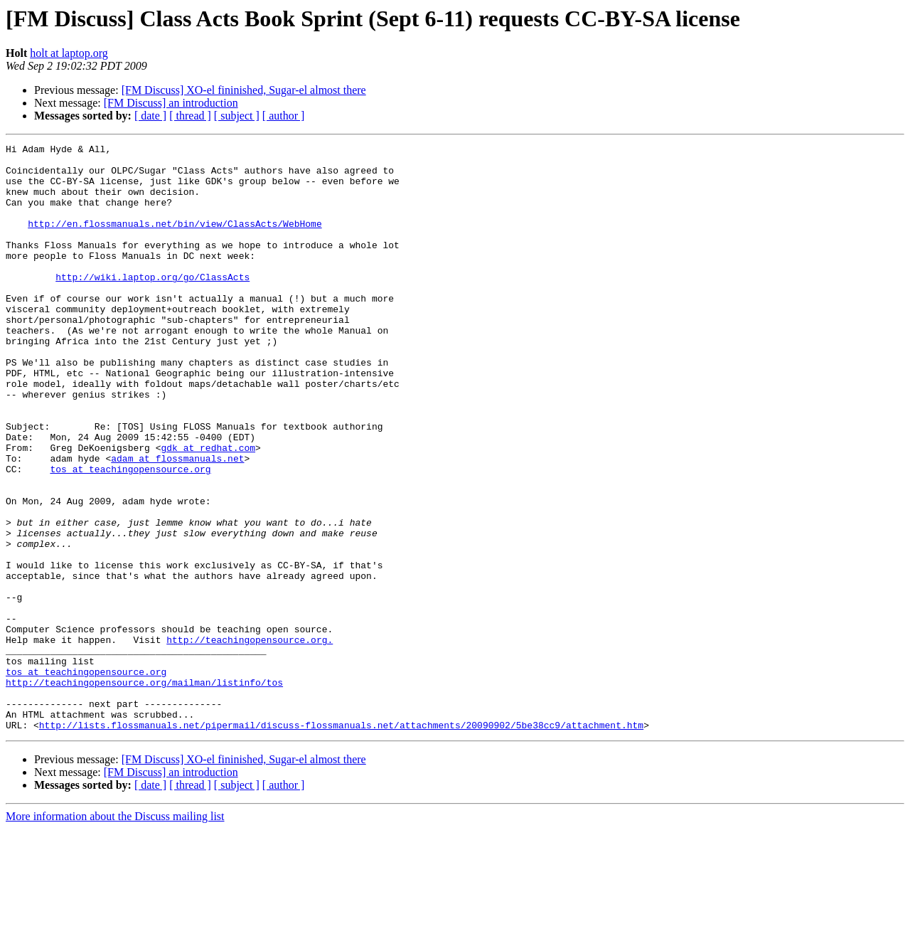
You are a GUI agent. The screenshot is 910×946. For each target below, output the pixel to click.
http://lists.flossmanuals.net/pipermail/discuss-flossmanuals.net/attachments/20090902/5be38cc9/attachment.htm (341, 842)
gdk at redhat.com (208, 509)
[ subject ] (236, 116)
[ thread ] (190, 116)
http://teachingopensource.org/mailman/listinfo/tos (144, 791)
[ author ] (283, 116)
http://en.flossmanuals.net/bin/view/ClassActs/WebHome (174, 240)
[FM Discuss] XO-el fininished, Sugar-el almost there (244, 90)
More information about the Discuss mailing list (115, 934)
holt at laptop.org (68, 53)
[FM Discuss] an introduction (171, 103)
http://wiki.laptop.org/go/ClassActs (152, 304)
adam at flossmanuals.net (177, 522)
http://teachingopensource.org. (249, 739)
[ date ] (150, 116)
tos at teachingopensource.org (130, 534)
